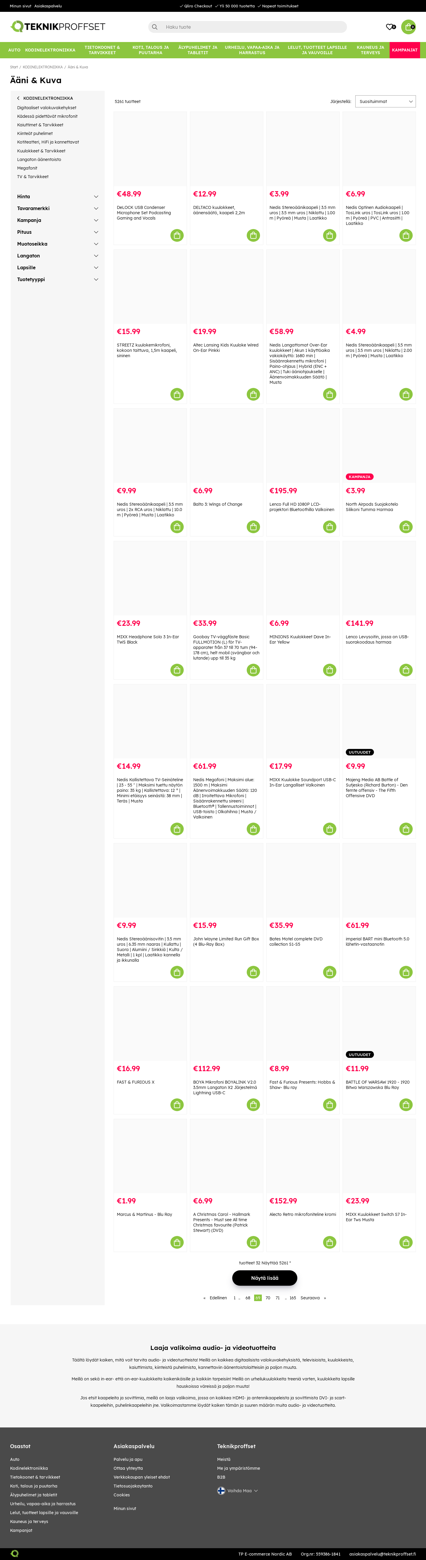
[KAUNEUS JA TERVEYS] (370, 50)
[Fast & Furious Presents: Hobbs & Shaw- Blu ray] (303, 1024)
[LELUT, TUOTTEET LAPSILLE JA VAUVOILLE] (317, 50)
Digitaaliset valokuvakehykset (46, 107)
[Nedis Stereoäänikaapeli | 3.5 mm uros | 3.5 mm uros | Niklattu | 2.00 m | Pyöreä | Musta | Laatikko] (379, 287)
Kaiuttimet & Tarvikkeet (40, 125)
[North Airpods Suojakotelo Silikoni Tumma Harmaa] (379, 446)
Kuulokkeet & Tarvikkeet (41, 151)
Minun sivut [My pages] (125, 1508)
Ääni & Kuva (78, 67)
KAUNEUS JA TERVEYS (29, 1521)
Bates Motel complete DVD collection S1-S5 (296, 941)
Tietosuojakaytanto (133, 1486)
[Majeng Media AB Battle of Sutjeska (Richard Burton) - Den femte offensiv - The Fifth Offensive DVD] (379, 721)
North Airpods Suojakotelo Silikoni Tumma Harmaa (372, 507)
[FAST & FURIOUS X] (150, 1024)
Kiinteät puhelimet (35, 133)
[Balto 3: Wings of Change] (226, 446)
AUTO (15, 1459)
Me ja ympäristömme (238, 1468)
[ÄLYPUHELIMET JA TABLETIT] (197, 50)
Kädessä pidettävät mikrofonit (47, 116)
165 (293, 1297)
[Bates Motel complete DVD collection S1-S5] (303, 880)
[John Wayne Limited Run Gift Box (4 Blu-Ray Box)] (226, 880)
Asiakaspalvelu (48, 6)
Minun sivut (20, 6)
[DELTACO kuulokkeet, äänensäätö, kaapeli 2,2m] (226, 149)
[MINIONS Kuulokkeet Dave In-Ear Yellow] (303, 578)
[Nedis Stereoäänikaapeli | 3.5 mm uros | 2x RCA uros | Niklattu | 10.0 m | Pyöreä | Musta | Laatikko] (150, 446)
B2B (221, 1477)
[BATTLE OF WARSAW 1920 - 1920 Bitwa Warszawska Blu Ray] (379, 1024)
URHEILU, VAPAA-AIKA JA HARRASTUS (43, 1503)
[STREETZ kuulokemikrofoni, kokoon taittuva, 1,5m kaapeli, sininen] (150, 287)
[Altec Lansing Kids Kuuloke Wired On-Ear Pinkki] (226, 287)
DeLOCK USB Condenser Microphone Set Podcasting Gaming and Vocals (144, 213)
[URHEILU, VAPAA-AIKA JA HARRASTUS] (252, 50)
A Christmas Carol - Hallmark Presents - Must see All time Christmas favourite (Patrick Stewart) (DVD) (221, 1222)
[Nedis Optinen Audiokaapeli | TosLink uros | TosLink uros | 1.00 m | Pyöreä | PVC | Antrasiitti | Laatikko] (379, 149)
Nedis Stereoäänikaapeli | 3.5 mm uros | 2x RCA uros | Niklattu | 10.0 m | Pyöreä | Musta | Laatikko (150, 510)
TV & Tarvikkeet (33, 176)
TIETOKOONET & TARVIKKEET (35, 1477)
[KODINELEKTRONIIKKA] (50, 50)
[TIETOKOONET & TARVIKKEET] (102, 50)
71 (278, 1297)
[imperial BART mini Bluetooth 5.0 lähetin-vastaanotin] (379, 880)
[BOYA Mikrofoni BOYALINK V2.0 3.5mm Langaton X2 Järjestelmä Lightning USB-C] (226, 1024)
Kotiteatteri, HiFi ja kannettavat (48, 142)
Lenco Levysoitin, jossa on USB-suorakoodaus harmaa (377, 639)
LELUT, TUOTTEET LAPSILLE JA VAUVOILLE (44, 1512)
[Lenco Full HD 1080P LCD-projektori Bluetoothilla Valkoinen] (303, 446)
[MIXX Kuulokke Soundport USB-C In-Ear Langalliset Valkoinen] (303, 721)
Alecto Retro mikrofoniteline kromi (303, 1214)
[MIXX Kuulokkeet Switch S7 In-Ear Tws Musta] (379, 1156)
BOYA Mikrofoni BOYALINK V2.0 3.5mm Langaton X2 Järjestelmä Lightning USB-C (225, 1087)
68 (248, 1297)
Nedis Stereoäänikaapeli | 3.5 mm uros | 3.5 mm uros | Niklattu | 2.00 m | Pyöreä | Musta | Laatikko (379, 350)
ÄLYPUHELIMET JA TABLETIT (33, 1495)
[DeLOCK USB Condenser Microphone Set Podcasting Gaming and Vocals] (150, 149)
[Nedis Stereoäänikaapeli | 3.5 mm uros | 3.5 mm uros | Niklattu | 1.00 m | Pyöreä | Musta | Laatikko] (303, 149)
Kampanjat (21, 1530)
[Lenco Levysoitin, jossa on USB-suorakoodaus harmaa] (379, 578)
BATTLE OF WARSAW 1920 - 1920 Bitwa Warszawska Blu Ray (378, 1084)
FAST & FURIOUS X (135, 1082)
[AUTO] (14, 50)
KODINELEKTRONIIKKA (43, 67)
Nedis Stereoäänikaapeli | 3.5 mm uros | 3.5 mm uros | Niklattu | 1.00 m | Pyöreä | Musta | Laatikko (302, 213)
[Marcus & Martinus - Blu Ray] (150, 1156)
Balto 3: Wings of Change (217, 504)
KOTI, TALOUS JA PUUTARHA (33, 1486)
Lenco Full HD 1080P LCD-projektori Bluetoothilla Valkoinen (302, 507)
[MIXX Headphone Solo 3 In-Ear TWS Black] (150, 578)
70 (268, 1297)
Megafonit (27, 168)
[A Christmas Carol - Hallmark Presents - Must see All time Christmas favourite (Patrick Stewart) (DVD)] (226, 1156)
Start (14, 67)
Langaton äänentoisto (39, 159)
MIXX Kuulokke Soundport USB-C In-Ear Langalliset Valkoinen (303, 782)
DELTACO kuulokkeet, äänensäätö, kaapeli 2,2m (219, 210)
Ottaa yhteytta (128, 1468)
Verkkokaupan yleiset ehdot (142, 1477)
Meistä (223, 1459)
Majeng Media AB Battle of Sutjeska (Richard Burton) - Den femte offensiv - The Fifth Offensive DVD (377, 787)
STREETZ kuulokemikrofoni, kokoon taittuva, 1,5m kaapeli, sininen (147, 350)
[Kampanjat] (405, 50)
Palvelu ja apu (128, 1459)
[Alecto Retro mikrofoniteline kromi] (303, 1156)
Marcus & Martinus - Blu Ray (144, 1214)
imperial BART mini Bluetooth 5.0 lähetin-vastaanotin (377, 941)
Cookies (122, 1495)
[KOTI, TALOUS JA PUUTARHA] (150, 50)
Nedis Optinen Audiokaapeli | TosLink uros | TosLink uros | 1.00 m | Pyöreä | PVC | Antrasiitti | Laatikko (377, 215)
